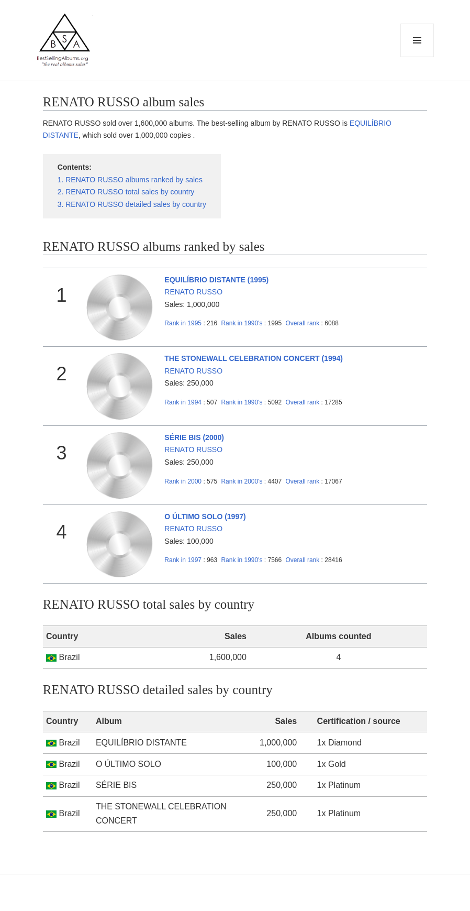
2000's (242, 481)
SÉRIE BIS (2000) (194, 437)
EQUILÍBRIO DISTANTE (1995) (216, 280)
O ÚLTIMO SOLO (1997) (204, 516)
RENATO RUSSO (193, 292)
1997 (183, 560)
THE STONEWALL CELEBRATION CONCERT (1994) (253, 358)
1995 (183, 323)
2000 (183, 481)
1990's (242, 323)
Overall (303, 323)
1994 (183, 402)
